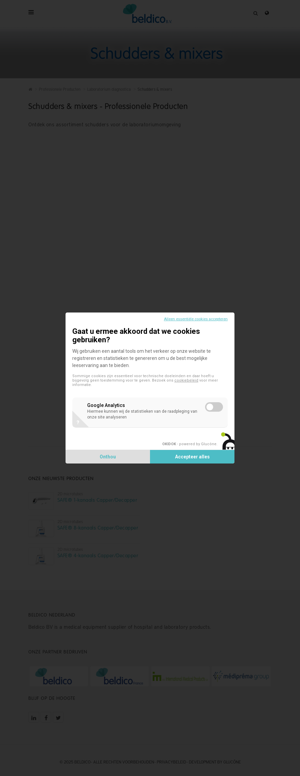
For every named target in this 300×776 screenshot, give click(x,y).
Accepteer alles (192, 456)
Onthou (108, 456)
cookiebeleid (186, 380)
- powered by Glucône (189, 444)
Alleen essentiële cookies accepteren (196, 319)
